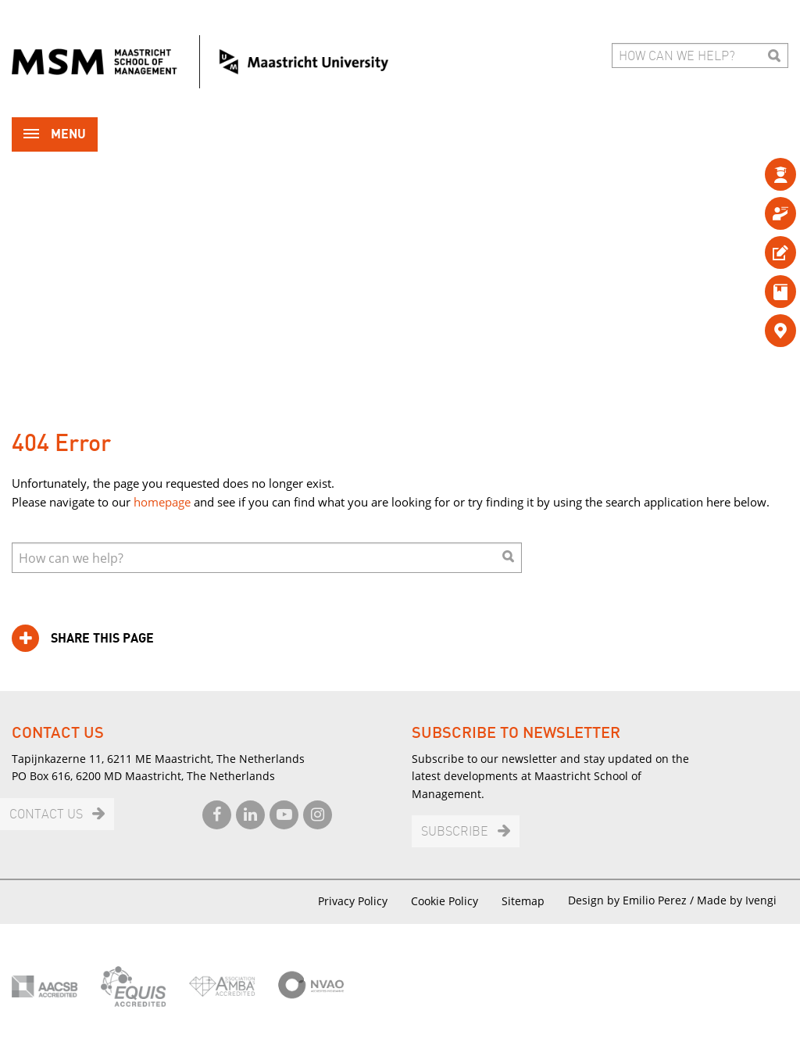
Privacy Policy (353, 900)
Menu (54, 135)
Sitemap (523, 900)
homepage (162, 502)
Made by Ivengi (737, 900)
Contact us (46, 815)
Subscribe (454, 832)
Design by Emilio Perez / (632, 900)
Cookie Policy (444, 900)
